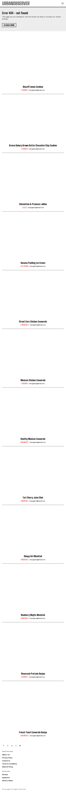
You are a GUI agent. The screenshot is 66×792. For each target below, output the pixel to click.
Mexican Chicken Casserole (33, 380)
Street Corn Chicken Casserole (33, 321)
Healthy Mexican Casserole (33, 438)
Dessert (25, 677)
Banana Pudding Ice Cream (33, 262)
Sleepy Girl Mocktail (33, 556)
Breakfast (24, 442)
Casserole (24, 325)
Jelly (24, 207)
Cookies (24, 90)
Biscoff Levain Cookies (33, 86)
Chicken (24, 383)
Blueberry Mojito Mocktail (33, 615)
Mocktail (25, 501)
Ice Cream (24, 266)
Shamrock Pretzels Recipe (33, 673)
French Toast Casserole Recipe (33, 732)
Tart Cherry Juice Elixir (33, 497)
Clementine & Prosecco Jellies (33, 204)
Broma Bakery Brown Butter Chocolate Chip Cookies (33, 145)
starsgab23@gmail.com (37, 90)
